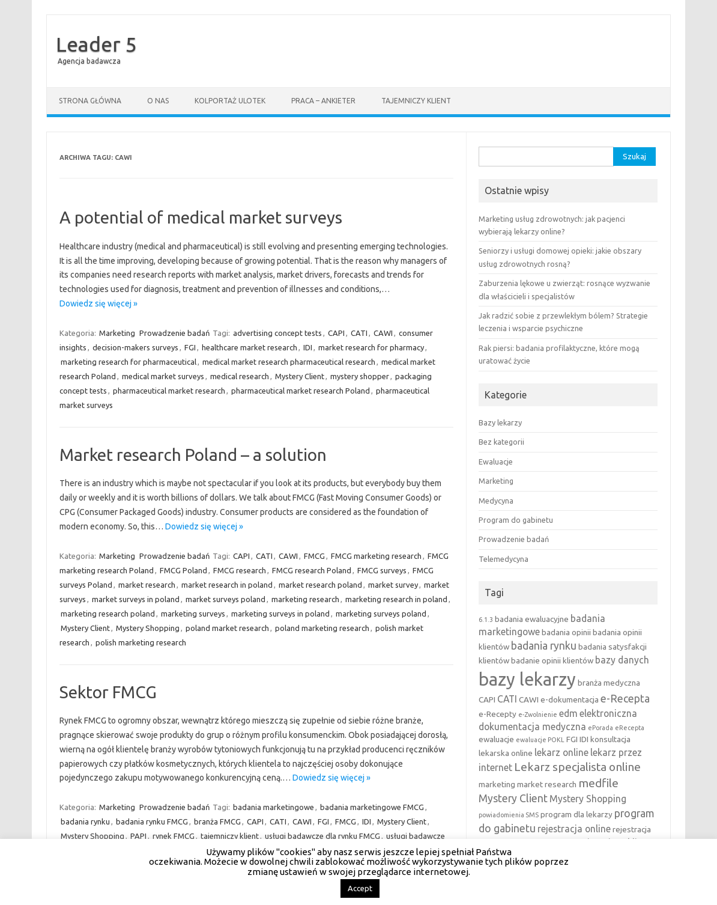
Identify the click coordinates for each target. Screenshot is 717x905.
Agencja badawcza (89, 61)
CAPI (336, 333)
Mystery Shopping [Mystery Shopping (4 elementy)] (587, 798)
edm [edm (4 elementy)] (568, 713)
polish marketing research (140, 642)
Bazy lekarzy (500, 422)
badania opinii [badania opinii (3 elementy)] (566, 632)
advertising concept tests (277, 333)
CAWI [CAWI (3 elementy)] (529, 699)
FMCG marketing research (376, 556)
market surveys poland (225, 599)
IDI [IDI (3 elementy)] (583, 739)
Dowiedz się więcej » (98, 303)
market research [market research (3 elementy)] (546, 784)
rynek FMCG (174, 836)
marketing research (305, 599)
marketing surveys (193, 613)
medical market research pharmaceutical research (288, 362)
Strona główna (90, 101)
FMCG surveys (382, 570)
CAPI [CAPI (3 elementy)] (487, 699)
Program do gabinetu (516, 520)
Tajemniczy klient (416, 101)
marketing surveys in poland (280, 613)
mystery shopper (359, 376)
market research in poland (227, 584)
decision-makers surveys (135, 347)
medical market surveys (163, 376)
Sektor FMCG (108, 692)
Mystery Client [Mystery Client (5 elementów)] (513, 798)
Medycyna (496, 500)
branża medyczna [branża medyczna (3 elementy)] (609, 682)
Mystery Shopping (148, 628)
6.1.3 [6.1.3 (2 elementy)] (486, 619)
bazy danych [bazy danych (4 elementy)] (622, 659)
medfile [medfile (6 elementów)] (598, 783)
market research (146, 584)
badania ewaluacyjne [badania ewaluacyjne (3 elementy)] (532, 619)
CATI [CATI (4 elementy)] (507, 698)
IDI (307, 347)
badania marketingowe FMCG (372, 807)
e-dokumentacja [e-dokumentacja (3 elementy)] (569, 699)
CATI (359, 333)
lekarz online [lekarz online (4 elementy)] (561, 752)
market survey (393, 584)
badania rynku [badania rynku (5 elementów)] (543, 645)
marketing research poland (108, 613)
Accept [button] (360, 888)
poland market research (227, 628)
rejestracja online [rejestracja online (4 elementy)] (574, 828)
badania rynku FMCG (152, 821)
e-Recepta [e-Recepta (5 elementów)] (625, 698)
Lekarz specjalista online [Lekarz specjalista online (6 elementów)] (577, 766)
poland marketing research (322, 628)
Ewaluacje (496, 461)
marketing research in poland (396, 599)
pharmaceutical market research (169, 390)
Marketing (117, 333)
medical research (239, 376)
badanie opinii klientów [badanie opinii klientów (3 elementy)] (552, 660)
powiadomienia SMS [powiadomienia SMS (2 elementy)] (509, 814)
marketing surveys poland (381, 613)
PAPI (138, 836)
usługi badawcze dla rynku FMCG (322, 836)
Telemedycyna (503, 559)
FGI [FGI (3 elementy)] (572, 739)
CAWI (383, 333)
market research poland (320, 584)
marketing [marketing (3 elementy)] (497, 784)
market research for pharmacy (371, 347)
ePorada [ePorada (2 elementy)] (600, 727)
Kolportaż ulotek (230, 101)
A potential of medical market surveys (200, 217)
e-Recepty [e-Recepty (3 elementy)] (497, 714)
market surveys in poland (136, 599)
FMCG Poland (183, 570)
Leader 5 (96, 43)
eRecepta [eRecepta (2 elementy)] (629, 727)
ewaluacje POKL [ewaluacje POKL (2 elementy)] (540, 739)
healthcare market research (249, 347)
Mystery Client (299, 376)
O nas (158, 101)
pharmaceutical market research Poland (300, 390)
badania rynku (85, 821)
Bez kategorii (501, 441)
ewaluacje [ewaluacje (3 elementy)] (496, 739)
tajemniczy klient (230, 836)
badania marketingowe (273, 807)
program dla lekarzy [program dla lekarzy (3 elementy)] (576, 814)
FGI (190, 347)
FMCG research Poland (311, 570)
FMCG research (239, 570)
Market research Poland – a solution (193, 454)
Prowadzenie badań (174, 333)
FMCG (314, 556)
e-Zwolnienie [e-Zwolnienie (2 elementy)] (537, 714)
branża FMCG (217, 821)
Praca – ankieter (323, 101)
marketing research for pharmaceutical (128, 362)
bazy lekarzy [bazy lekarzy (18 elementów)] (527, 679)
